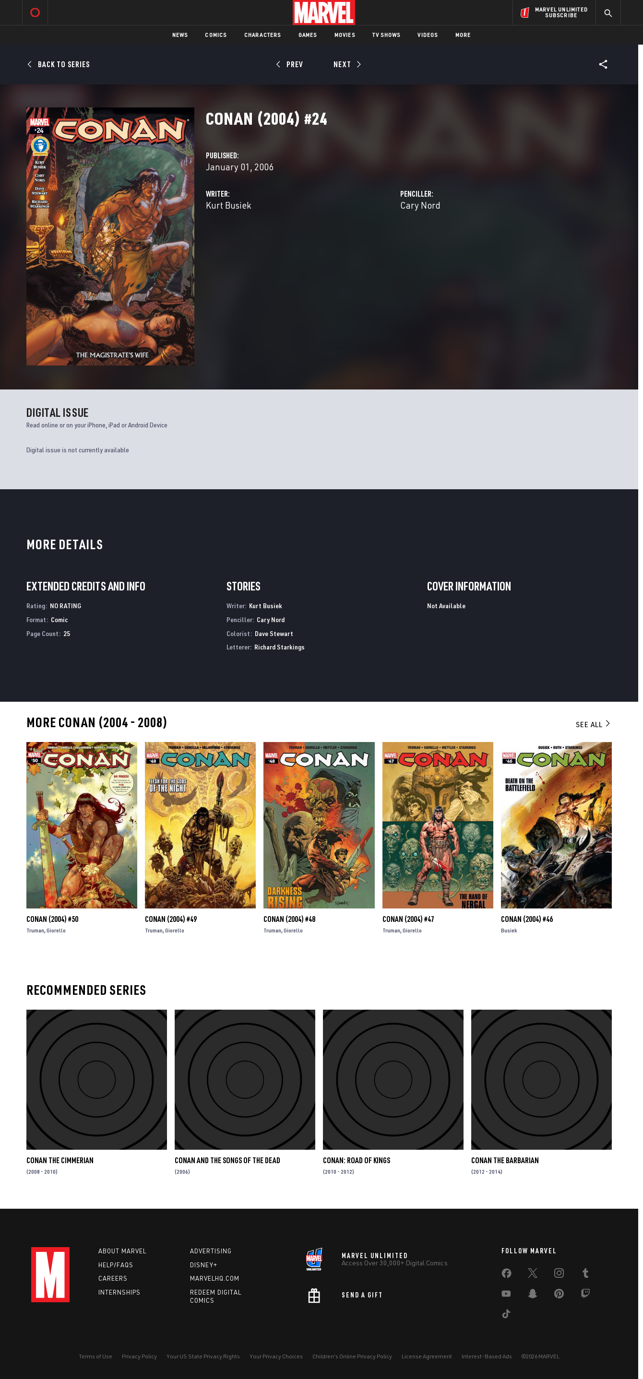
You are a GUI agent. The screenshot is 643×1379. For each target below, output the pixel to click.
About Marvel (122, 1251)
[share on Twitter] (532, 1275)
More (463, 34)
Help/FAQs (115, 1265)
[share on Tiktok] (506, 1315)
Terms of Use (95, 1356)
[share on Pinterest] (559, 1295)
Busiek (509, 930)
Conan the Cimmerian (60, 1160)
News (180, 34)
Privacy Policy (139, 1356)
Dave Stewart (274, 633)
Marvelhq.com (214, 1278)
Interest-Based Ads (487, 1356)
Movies (344, 34)
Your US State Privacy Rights (203, 1356)
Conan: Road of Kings (356, 1160)
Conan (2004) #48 (289, 919)
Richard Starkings (279, 647)
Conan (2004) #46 (527, 919)
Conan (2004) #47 (408, 919)
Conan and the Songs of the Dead (227, 1160)
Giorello (56, 930)
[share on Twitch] (585, 1295)
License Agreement (427, 1356)
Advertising (211, 1251)
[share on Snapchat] (532, 1295)
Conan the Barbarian (505, 1160)
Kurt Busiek (228, 205)
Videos (427, 34)
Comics (215, 34)
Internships (119, 1292)
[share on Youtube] (506, 1295)
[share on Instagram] (559, 1275)
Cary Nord (420, 205)
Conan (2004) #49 (171, 919)
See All (593, 724)
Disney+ (203, 1265)
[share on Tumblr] (585, 1275)
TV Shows (386, 34)
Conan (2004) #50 (52, 919)
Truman (35, 930)
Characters (262, 34)
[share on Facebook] (506, 1275)
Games (307, 34)
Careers (113, 1278)
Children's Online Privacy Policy (352, 1356)
